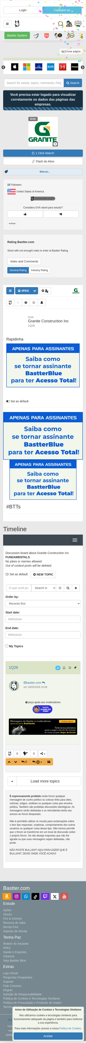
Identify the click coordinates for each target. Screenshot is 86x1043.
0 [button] (17, 753)
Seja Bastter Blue (14, 960)
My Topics (16, 646)
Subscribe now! (42, 198)
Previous (3, 67)
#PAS (7, 948)
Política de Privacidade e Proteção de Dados (32, 1002)
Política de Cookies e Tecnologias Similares (31, 998)
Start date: (12, 612)
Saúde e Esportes (14, 952)
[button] (7, 23)
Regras (8, 990)
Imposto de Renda (15, 931)
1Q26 (13, 667)
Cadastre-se (62, 10)
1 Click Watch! (43, 153)
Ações (7, 910)
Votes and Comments (24, 261)
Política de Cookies (70, 1028)
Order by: (12, 597)
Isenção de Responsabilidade (22, 994)
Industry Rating (39, 270)
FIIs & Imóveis (12, 918)
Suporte (8, 981)
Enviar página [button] (71, 51)
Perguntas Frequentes (17, 977)
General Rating (18, 270)
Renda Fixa (10, 927)
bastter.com (35, 682)
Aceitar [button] (48, 1036)
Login (22, 10)
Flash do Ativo (43, 161)
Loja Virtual (10, 973)
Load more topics (45, 781)
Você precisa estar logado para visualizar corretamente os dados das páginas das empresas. (43, 99)
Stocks (7, 914)
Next (83, 67)
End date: (12, 628)
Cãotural (8, 956)
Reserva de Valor (14, 922)
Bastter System (17, 35)
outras (12, 223)
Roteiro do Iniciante (16, 943)
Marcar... (45, 171)
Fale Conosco (12, 986)
